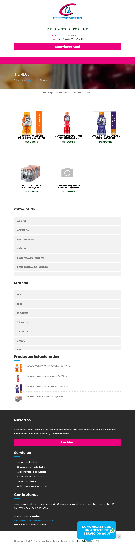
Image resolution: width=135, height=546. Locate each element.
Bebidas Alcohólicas (30, 257)
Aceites (22, 221)
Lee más (67, 442)
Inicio (31, 80)
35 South (22, 322)
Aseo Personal (26, 239)
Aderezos (23, 230)
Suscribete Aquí (67, 47)
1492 (19, 294)
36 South (22, 331)
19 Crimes (23, 313)
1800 (19, 303)
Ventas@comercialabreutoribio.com (34, 520)
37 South (22, 340)
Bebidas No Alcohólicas (32, 267)
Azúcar (22, 248)
